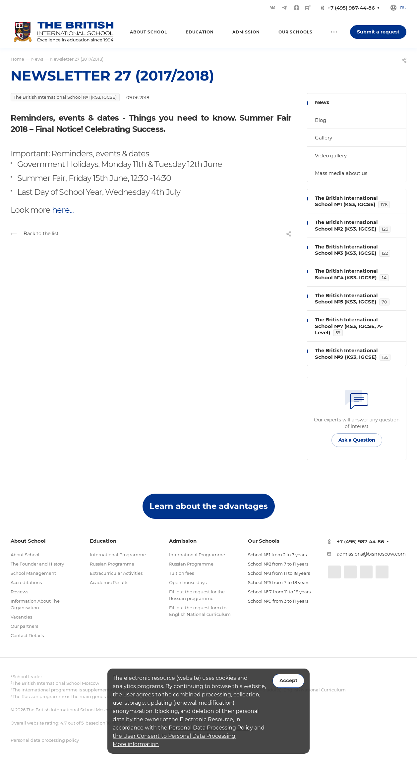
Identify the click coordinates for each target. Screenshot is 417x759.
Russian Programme (112, 564)
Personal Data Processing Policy (211, 728)
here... (62, 210)
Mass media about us (341, 173)
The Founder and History (37, 564)
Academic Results (109, 582)
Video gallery (331, 155)
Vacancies (21, 617)
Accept (288, 680)
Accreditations (26, 582)
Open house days (188, 582)
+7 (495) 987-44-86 (351, 8)
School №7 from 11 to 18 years (279, 591)
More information (136, 744)
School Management (33, 573)
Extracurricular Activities (116, 573)
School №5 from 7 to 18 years (278, 582)
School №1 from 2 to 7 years (277, 554)
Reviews (19, 591)
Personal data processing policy (45, 740)
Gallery (323, 138)
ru (403, 7)
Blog (320, 120)
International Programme (118, 554)
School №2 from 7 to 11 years (278, 564)
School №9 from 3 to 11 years (278, 601)
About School (25, 554)
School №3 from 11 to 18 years (279, 573)
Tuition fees (181, 573)
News (322, 102)
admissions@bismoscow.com (371, 554)
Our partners (24, 626)
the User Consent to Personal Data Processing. (174, 736)
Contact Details (27, 635)
